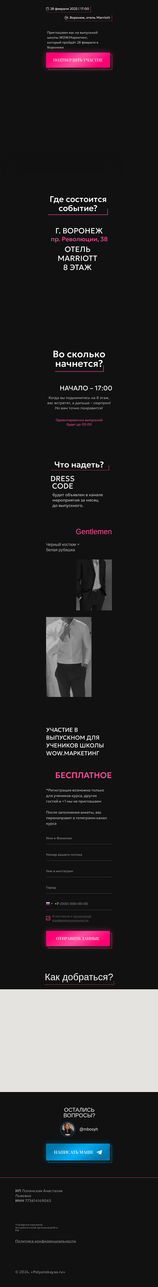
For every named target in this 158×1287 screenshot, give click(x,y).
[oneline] (79, 854)
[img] (78, 60)
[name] (79, 838)
